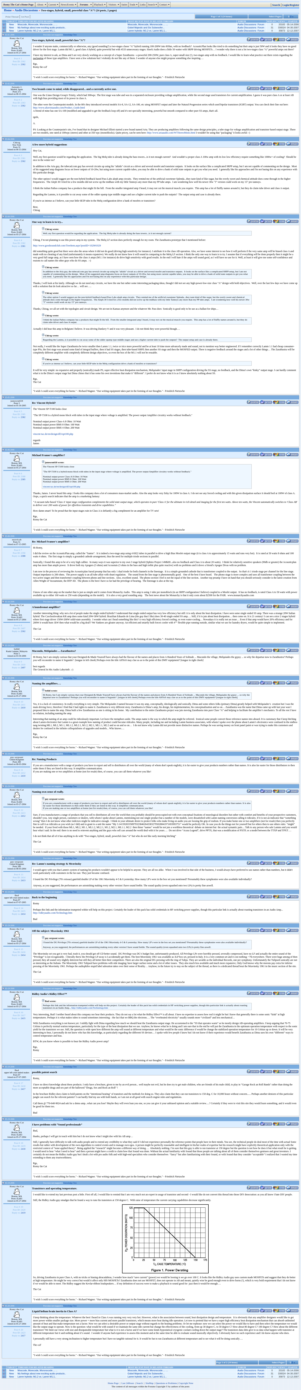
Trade (134, 4)
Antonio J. (16, 87)
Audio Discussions (27, 10)
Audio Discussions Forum (250, 24)
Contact (164, 4)
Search (153, 4)
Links (142, 4)
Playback (100, 4)
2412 (23, 816)
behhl (16, 649)
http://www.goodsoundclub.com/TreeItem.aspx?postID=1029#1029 (67, 245)
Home (8, 10)
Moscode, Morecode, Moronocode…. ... (148, 24)
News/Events (69, 4)
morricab (16, 539)
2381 (23, 246)
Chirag (16, 142)
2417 (23, 1089)
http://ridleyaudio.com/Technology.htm (52, 912)
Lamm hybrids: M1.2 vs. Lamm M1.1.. (37, 30)
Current (54, 4)
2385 (23, 479)
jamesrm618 (16, 401)
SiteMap (149, 1383)
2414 (23, 914)
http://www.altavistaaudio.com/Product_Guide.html (59, 107)
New (11, 24)
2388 (23, 556)
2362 (23, 64)
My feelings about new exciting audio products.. (42, 27)
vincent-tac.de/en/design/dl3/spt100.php (53, 434)
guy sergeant (16, 757)
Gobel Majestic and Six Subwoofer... (146, 27)
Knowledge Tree (70, 35)
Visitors (114, 4)
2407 (23, 667)
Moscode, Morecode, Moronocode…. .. (37, 24)
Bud (17, 895)
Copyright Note (186, 1383)
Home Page (113, 1383)
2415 (23, 1018)
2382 (23, 417)
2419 (23, 1212)
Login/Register (290, 5)
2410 (23, 707)
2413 (23, 880)
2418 (23, 1149)
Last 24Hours (127, 1383)
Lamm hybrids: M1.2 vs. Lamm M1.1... (147, 30)
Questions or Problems (166, 1383)
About (41, 4)
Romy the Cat (17, 38)
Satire (124, 4)
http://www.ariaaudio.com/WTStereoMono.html (171, 132)
